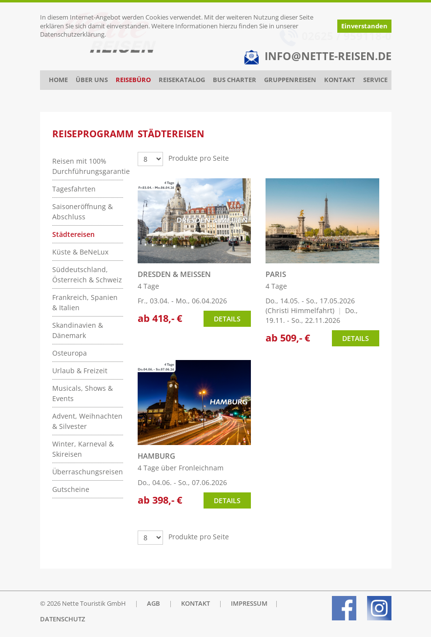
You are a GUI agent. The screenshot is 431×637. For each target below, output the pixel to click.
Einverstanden (364, 26)
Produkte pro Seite (198, 158)
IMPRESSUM (249, 603)
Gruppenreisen (290, 80)
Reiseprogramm (93, 133)
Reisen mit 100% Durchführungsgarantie (87, 166)
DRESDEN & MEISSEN (174, 274)
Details (227, 318)
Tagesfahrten (74, 188)
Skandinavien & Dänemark (77, 330)
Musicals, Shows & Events (82, 393)
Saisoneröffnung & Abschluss (82, 211)
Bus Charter (234, 80)
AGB (153, 603)
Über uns (92, 80)
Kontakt (339, 80)
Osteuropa (69, 353)
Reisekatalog (182, 80)
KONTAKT (195, 603)
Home (58, 80)
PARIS (276, 274)
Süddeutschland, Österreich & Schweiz (87, 274)
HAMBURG (156, 456)
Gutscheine (70, 489)
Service (375, 80)
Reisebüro (133, 80)
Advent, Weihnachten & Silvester (87, 421)
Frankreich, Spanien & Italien (85, 302)
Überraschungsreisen (87, 471)
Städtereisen (73, 234)
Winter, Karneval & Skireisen (83, 449)
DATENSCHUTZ (62, 619)
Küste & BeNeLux (80, 251)
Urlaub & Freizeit (79, 370)
